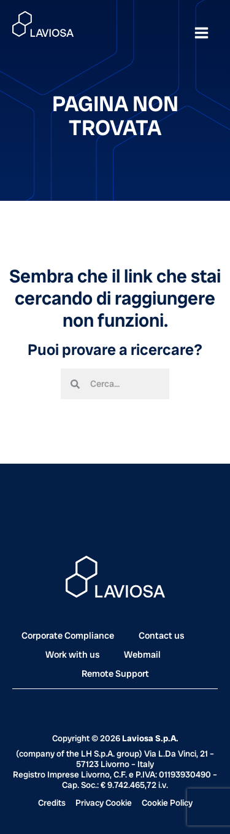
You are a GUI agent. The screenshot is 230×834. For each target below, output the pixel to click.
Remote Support (115, 674)
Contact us (161, 635)
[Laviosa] (43, 24)
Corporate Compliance (67, 635)
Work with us (72, 655)
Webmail (142, 655)
